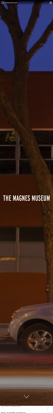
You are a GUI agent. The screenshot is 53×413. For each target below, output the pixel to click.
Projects (7, 406)
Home (2, 406)
